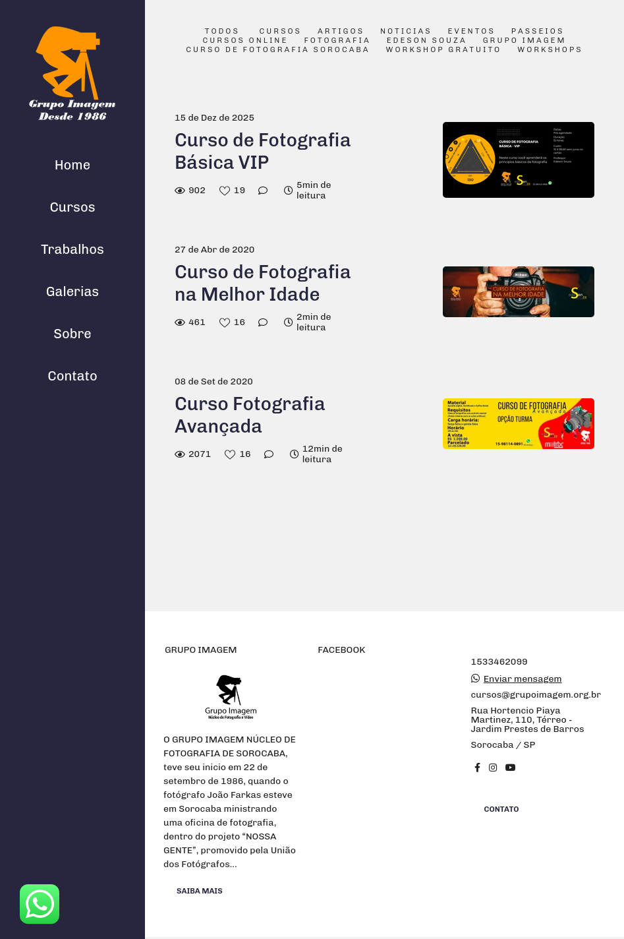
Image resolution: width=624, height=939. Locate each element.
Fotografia (337, 41)
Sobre (72, 334)
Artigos (341, 32)
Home (72, 165)
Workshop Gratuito (444, 50)
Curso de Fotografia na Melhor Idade (263, 283)
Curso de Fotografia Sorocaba (278, 50)
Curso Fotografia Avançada (250, 415)
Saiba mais (200, 890)
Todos (222, 32)
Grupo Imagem (525, 41)
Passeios (537, 32)
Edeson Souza (427, 41)
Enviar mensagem (523, 679)
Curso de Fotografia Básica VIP (263, 151)
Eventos (472, 32)
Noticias (406, 32)
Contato (72, 376)
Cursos (72, 207)
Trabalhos (72, 249)
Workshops (549, 50)
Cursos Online (245, 41)
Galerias (72, 291)
